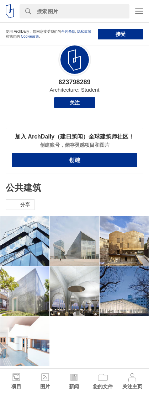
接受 (121, 34)
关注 (75, 102)
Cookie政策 (30, 36)
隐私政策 (84, 31)
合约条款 (68, 31)
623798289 (74, 82)
